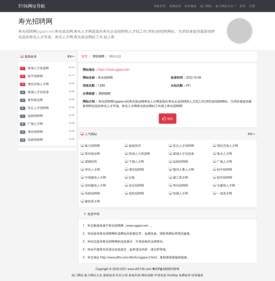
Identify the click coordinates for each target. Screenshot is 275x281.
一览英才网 (222, 193)
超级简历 (132, 145)
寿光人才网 (90, 169)
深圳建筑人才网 (93, 185)
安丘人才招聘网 (38, 108)
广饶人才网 (35, 123)
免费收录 (175, 6)
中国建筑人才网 (93, 177)
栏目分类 (122, 275)
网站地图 (147, 275)
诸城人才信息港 (38, 92)
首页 (85, 56)
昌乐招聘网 (134, 185)
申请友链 (160, 275)
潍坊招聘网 (35, 131)
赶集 (129, 177)
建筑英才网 (90, 201)
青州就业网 (35, 100)
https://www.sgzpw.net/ (114, 69)
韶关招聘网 (222, 177)
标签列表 (135, 275)
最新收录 (109, 275)
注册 (252, 6)
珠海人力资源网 (38, 68)
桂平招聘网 (35, 76)
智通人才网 (178, 193)
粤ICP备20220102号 (165, 269)
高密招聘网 (35, 139)
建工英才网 (178, 177)
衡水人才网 (222, 153)
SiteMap (172, 275)
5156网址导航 (31, 6)
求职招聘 (98, 56)
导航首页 (160, 6)
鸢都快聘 (88, 161)
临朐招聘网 (35, 116)
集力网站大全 (224, 6)
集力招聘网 (90, 145)
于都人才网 (134, 161)
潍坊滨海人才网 (38, 84)
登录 (243, 6)
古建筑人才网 (223, 185)
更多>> (71, 56)
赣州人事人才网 (181, 169)
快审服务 (191, 6)
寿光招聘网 (178, 185)
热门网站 (206, 6)
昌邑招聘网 (134, 193)
